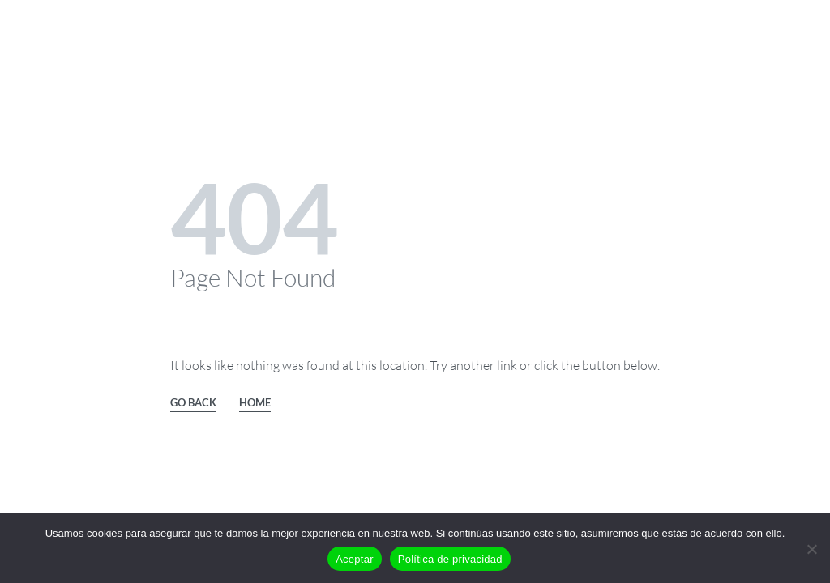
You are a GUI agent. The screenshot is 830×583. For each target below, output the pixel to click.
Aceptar (355, 559)
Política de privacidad (450, 559)
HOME (255, 403)
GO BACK (193, 403)
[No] (812, 546)
